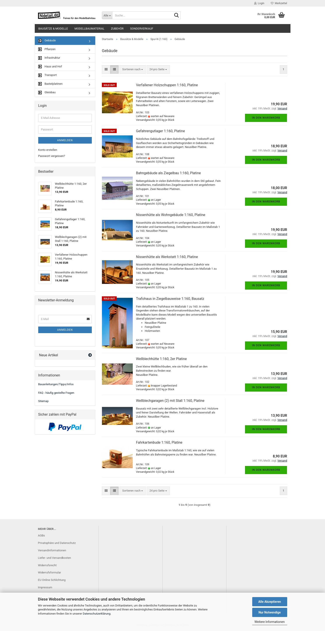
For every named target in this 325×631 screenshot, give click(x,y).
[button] (106, 69)
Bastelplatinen (50, 84)
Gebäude (47, 40)
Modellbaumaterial (89, 28)
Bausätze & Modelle (53, 28)
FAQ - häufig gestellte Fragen (56, 392)
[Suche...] (107, 15)
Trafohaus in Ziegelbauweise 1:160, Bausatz (170, 299)
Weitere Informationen (269, 622)
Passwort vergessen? (51, 156)
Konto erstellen (47, 149)
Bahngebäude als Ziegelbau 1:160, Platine (168, 173)
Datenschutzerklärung (97, 613)
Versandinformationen (52, 550)
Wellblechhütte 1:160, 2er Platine (161, 359)
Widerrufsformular (49, 572)
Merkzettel (279, 3)
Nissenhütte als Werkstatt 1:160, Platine (167, 257)
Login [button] (259, 3)
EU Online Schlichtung (52, 580)
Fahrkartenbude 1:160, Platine (159, 442)
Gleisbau (47, 92)
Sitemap (43, 401)
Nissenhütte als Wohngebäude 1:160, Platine (170, 215)
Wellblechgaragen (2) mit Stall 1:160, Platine (170, 401)
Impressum (45, 587)
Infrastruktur (49, 58)
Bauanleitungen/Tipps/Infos (56, 384)
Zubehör (117, 28)
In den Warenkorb (266, 117)
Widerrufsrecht (47, 565)
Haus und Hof (50, 67)
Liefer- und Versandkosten (54, 557)
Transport (47, 75)
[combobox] (132, 69)
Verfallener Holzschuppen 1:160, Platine (167, 85)
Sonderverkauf (141, 28)
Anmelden (65, 140)
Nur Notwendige (270, 612)
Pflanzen (47, 49)
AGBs (41, 535)
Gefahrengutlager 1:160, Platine (160, 131)
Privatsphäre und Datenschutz (57, 543)
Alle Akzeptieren (269, 601)
